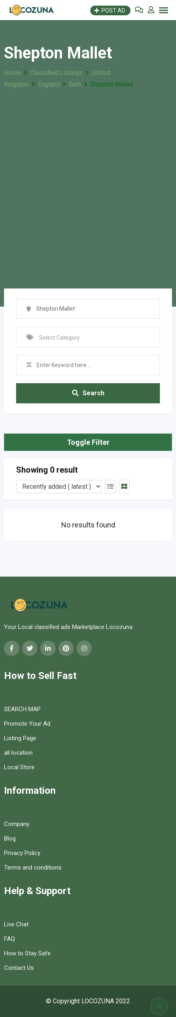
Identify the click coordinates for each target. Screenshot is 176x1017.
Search (88, 393)
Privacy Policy (22, 853)
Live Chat (16, 924)
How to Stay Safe (27, 953)
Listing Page (20, 738)
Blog (10, 838)
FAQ (9, 938)
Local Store (19, 767)
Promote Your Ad (27, 723)
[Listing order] (59, 486)
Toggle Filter (88, 442)
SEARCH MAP (22, 709)
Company (16, 824)
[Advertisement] (88, 182)
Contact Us (19, 967)
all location (18, 752)
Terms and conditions (33, 867)
